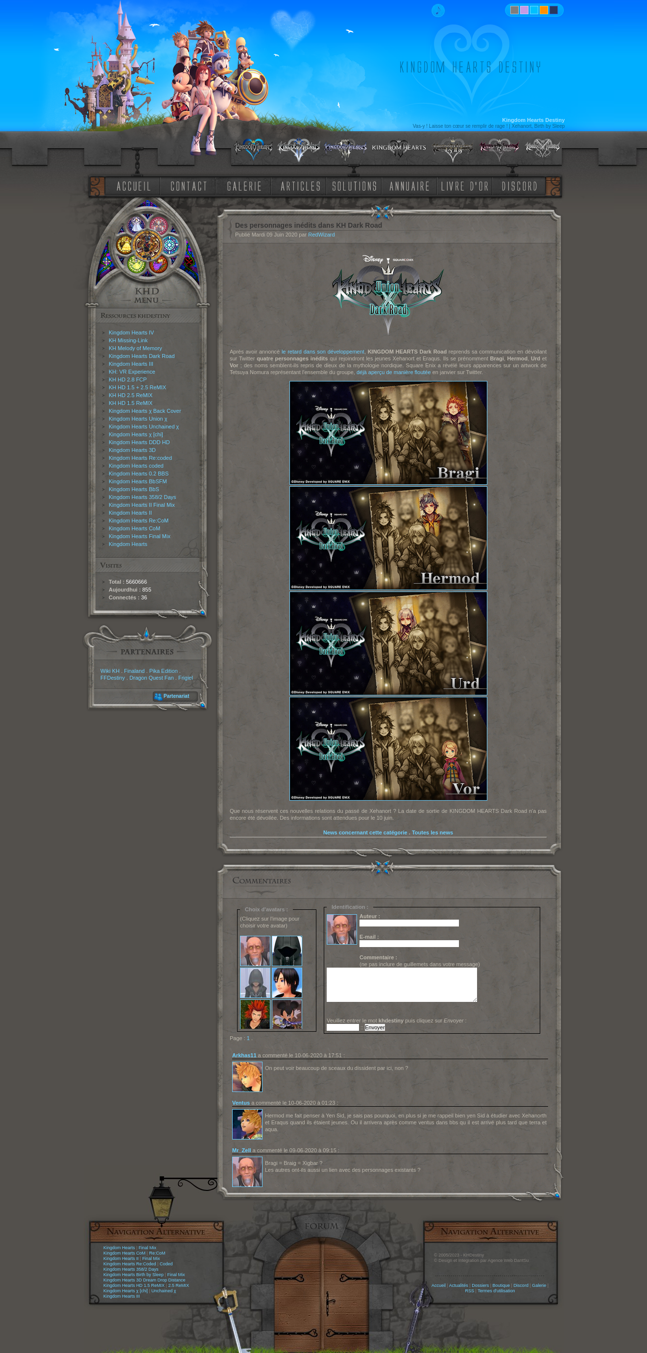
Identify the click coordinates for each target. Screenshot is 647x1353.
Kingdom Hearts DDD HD (139, 442)
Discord (520, 1285)
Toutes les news (432, 832)
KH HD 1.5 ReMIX (130, 403)
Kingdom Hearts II (130, 513)
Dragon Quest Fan (151, 678)
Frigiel (185, 678)
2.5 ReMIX (178, 1285)
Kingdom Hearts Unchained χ (144, 426)
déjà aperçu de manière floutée (394, 372)
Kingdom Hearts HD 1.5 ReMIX (134, 1285)
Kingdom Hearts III (131, 364)
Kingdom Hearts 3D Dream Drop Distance (144, 1280)
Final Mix (147, 1247)
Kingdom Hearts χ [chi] (136, 434)
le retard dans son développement (323, 352)
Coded (166, 1263)
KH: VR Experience (132, 372)
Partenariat (176, 696)
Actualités (458, 1285)
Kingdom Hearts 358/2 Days (142, 497)
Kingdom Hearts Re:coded (140, 458)
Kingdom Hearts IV (131, 332)
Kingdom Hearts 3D (132, 450)
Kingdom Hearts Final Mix (139, 536)
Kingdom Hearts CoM (134, 528)
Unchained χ (163, 1290)
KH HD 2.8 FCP (128, 379)
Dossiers (480, 1285)
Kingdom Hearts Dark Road (142, 356)
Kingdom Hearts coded (136, 466)
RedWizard (321, 234)
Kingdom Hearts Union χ (138, 419)
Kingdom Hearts (128, 544)
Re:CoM (157, 1253)
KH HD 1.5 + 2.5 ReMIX (137, 387)
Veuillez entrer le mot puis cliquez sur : (397, 1020)
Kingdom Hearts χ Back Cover (145, 411)
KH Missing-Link (128, 340)
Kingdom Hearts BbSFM (138, 481)
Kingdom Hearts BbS (134, 489)
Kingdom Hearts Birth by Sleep (133, 1274)
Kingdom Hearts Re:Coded (129, 1263)
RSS (470, 1290)
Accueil (438, 1285)
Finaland (134, 671)
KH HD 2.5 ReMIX (130, 395)
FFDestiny (112, 678)
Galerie (539, 1285)
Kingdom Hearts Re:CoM (138, 520)
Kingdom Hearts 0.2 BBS (138, 473)
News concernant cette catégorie (365, 832)
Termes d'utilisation (496, 1290)
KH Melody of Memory (135, 348)
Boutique (501, 1285)
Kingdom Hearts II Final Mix (142, 505)
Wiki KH (110, 671)
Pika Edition (163, 671)
